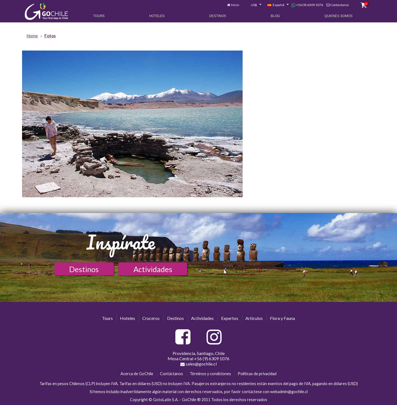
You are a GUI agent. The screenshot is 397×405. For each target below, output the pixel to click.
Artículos (254, 318)
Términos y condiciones (210, 373)
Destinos (217, 16)
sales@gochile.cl (198, 364)
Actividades (152, 269)
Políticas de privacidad (257, 373)
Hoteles (157, 16)
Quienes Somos (338, 16)
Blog (275, 16)
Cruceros (151, 318)
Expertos (229, 318)
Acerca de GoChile (136, 373)
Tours (99, 16)
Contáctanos (339, 5)
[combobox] (253, 5)
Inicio (235, 5)
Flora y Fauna (282, 318)
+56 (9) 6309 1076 (307, 5)
